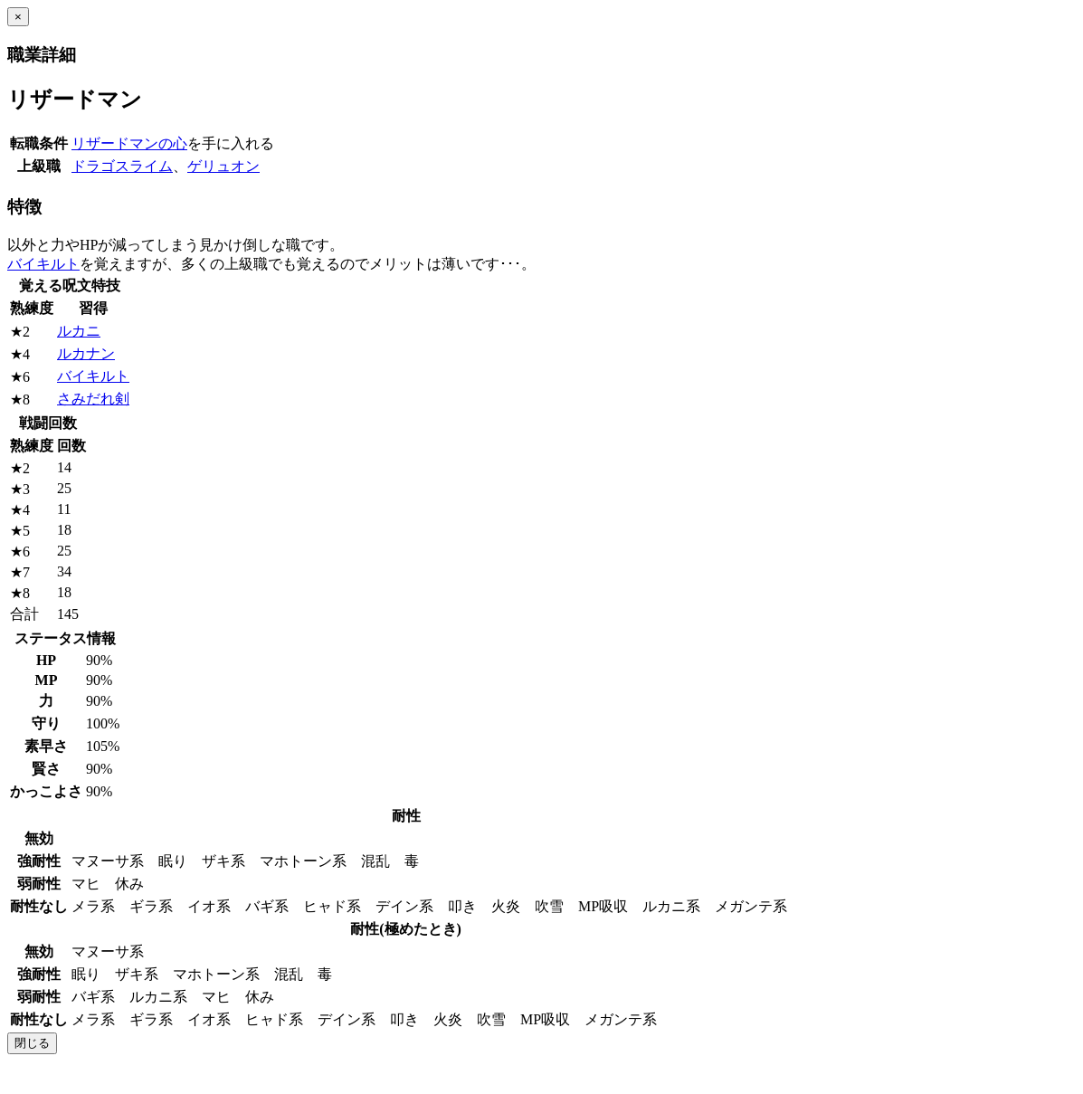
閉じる (32, 1043)
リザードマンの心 (129, 143)
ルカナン (86, 353)
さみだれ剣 (93, 398)
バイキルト (43, 263)
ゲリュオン (223, 166)
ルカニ (78, 330)
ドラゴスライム (122, 166)
